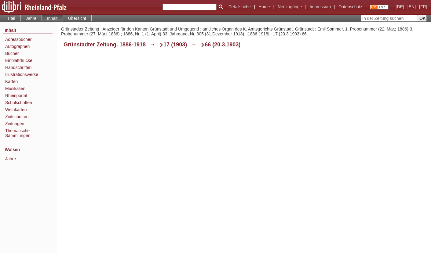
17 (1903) (175, 45)
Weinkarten (16, 109)
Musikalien (15, 88)
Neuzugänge (290, 6)
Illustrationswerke (21, 74)
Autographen (17, 46)
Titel (11, 18)
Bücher (12, 53)
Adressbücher (18, 39)
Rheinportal (16, 95)
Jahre (31, 18)
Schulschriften (18, 102)
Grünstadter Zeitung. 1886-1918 (105, 45)
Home (264, 6)
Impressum (320, 6)
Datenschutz (350, 6)
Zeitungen (14, 123)
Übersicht (77, 18)
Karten (11, 81)
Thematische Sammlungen (18, 133)
